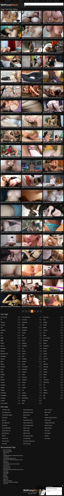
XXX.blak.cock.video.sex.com (9, 458)
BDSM (11, 343)
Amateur (11, 322)
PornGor (47, 435)
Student (53, 369)
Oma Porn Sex (48, 425)
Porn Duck (47, 430)
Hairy (32, 356)
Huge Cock (5, 479)
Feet (32, 335)
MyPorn (25, 417)
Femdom (32, 338)
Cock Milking (6, 462)
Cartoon (11, 382)
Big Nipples (11, 356)
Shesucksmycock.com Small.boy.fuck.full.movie (13, 469)
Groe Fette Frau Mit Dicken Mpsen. (10, 482)
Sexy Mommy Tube (28, 420)
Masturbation (32, 398)
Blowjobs (11, 367)
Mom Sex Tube (27, 443)
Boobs (11, 369)
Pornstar (53, 330)
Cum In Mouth (11, 403)
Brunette (11, 380)
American (11, 325)
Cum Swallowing (32, 317)
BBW (11, 340)
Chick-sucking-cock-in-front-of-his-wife (11, 463)
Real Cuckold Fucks (28, 422)
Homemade (32, 367)
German (32, 351)
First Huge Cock (6, 466)
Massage (32, 395)
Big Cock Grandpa (7, 449)
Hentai (32, 364)
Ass (11, 335)
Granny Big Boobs (6, 428)
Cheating (11, 385)
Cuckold (11, 401)
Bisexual (11, 359)
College (11, 390)
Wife (53, 398)
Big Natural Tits (11, 354)
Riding (53, 343)
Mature (32, 401)
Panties (53, 325)
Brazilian (11, 374)
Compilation (11, 395)
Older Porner (48, 420)
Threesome (53, 380)
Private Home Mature (7, 415)
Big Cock (5, 461)
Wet (53, 395)
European (32, 330)
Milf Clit (4, 435)
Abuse (34, 493)
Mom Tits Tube (48, 409)
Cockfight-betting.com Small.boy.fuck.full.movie (13, 455)
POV (53, 333)
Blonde (11, 364)
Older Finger (26, 430)
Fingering (32, 343)
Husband (32, 372)
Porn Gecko (47, 433)
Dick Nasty (5, 471)
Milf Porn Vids (26, 433)
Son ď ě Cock (6, 465)
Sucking (53, 372)
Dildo (32, 325)
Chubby (11, 387)
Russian (53, 348)
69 (11, 320)
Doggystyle (32, 327)
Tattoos (53, 374)
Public (53, 335)
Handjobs (32, 359)
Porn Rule (4, 443)
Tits (53, 385)
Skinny (53, 356)
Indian (32, 374)
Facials (32, 333)
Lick (32, 390)
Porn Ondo (47, 438)
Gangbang (32, 346)
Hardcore (32, 361)
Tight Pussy (53, 382)
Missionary (53, 317)
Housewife (32, 369)
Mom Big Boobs (6, 422)
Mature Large (26, 428)
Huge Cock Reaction (7, 480)
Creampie (11, 398)
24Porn (46, 415)
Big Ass (11, 346)
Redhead (53, 340)
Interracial (32, 377)
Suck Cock (5, 483)
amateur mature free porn (51, 417)
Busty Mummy (5, 433)
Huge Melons (6, 452)
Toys (53, 387)
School (53, 351)
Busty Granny (26, 415)
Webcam (53, 393)
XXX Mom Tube (6, 409)
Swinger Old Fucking (50, 422)
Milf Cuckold (48, 412)
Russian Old (5, 438)
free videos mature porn (29, 441)
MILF (32, 403)
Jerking (32, 382)
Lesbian (32, 387)
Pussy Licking (53, 338)
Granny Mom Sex (6, 430)
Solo (53, 361)
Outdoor (53, 322)
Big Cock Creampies (7, 451)
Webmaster (30, 493)
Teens (53, 377)
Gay (32, 348)
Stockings (53, 367)
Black (11, 361)
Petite (53, 327)
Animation (11, 330)
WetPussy (9, 5)
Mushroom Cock (6, 468)
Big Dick (11, 351)
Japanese (32, 380)
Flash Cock (5, 473)
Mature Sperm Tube (28, 412)
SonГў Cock (5, 478)
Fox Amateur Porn (6, 412)
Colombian (11, 393)
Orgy (53, 320)
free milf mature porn (28, 425)
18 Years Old (11, 317)
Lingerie (32, 393)
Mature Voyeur (48, 428)
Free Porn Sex (5, 441)
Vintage (53, 390)
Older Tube (4, 417)
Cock (4, 454)
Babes (11, 338)
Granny (32, 354)
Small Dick (5, 476)
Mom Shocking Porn (28, 409)
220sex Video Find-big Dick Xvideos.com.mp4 (13, 459)
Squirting (53, 364)
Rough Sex (53, 346)
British (11, 377)
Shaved (53, 354)
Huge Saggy (6, 472)
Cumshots (32, 320)
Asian (11, 333)
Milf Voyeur (4, 425)
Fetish (32, 340)
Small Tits (53, 359)
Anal (11, 327)
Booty (11, 372)
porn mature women (28, 435)
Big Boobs (11, 348)
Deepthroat (32, 322)
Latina (32, 385)
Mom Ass (4, 420)
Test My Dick (6, 456)
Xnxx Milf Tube (26, 438)
